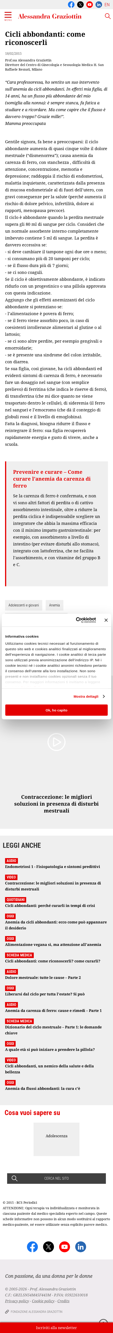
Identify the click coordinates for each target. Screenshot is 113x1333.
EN (107, 4)
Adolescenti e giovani (23, 605)
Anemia (54, 605)
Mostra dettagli (85, 696)
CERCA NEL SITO (56, 1178)
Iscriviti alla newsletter (56, 1327)
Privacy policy (17, 1300)
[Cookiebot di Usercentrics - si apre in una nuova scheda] (76, 620)
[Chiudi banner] (106, 620)
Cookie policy (43, 1300)
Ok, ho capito (56, 710)
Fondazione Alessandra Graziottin (36, 1312)
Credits (63, 1300)
